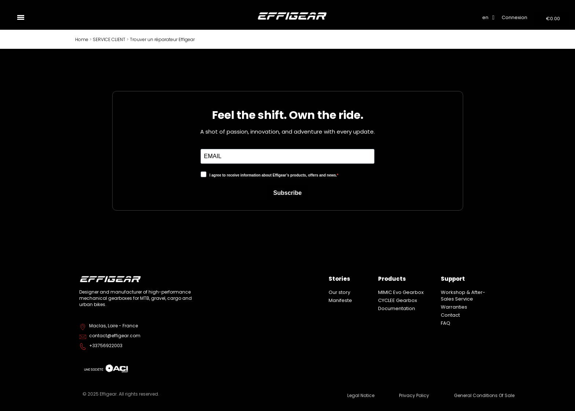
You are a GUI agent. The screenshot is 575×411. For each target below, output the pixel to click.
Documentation (396, 308)
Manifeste (340, 300)
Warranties (454, 306)
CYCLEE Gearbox (397, 300)
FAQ (445, 323)
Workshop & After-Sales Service (463, 295)
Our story (339, 292)
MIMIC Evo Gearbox (401, 292)
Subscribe (287, 193)
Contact (450, 315)
